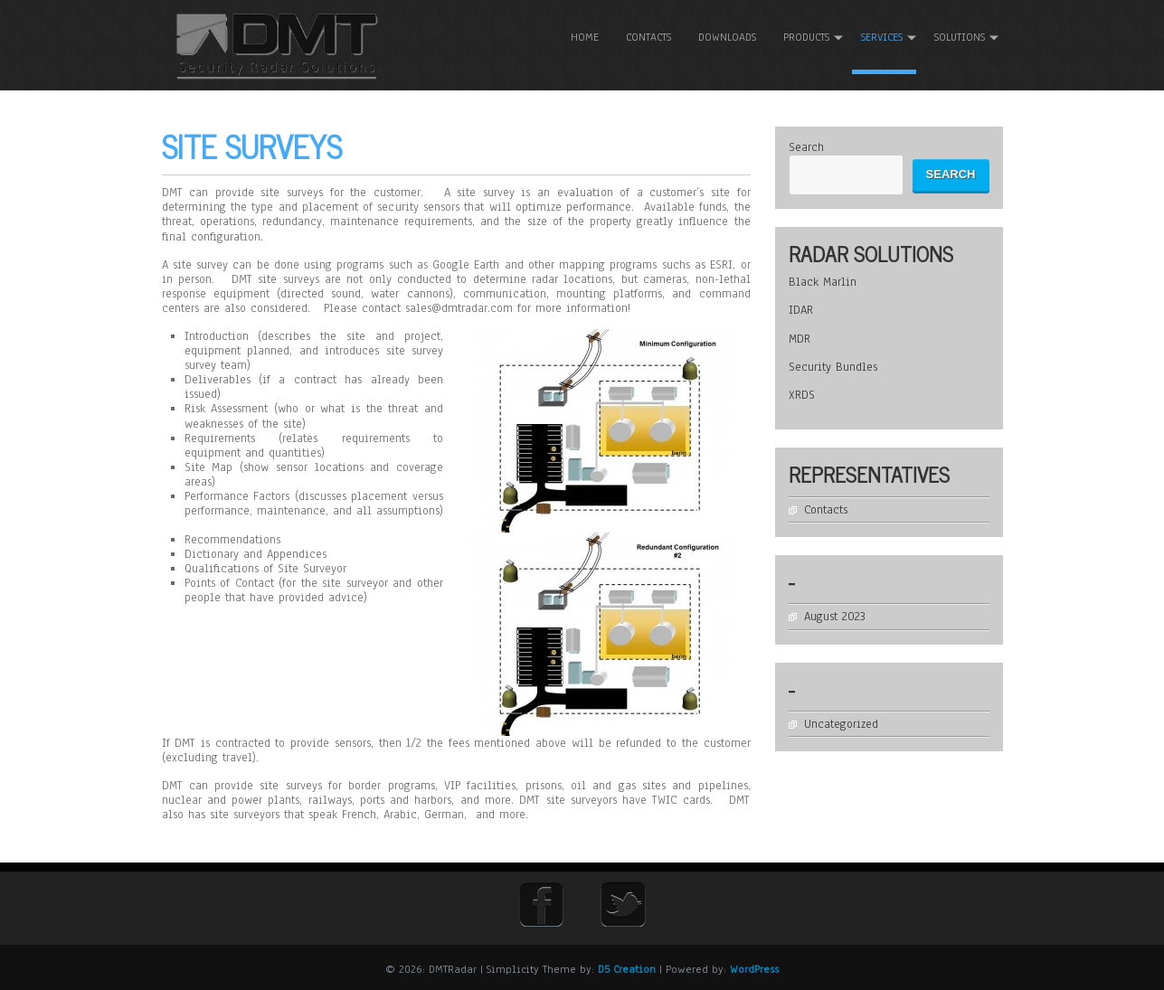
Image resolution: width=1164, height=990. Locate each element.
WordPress (754, 969)
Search (806, 147)
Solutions (959, 37)
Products (806, 37)
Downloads (727, 37)
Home (585, 37)
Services (882, 37)
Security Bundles (833, 367)
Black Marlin (822, 282)
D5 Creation (627, 969)
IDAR (801, 310)
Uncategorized (841, 724)
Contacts (648, 37)
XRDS (802, 395)
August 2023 (835, 616)
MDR (799, 339)
